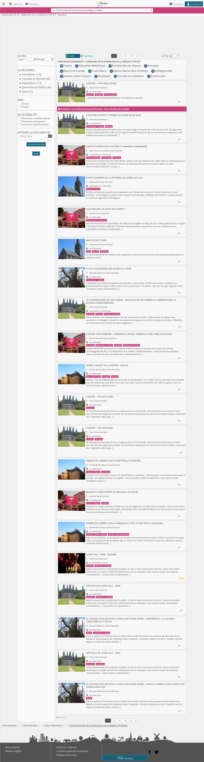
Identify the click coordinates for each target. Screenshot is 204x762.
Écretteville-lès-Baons (124, 66)
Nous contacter (12, 747)
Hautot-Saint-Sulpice (75, 76)
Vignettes (87, 55)
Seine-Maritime (53, 725)
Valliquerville (161, 71)
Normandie (30, 725)
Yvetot (66, 66)
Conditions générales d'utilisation (72, 751)
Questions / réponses (66, 747)
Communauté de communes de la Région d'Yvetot (98, 725)
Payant (25, 107)
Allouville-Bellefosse (90, 66)
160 (125, 757)
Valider (36, 154)
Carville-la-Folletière (129, 76)
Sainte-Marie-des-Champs (129, 71)
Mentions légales (13, 751)
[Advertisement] (102, 34)
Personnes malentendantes (35, 125)
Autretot (151, 66)
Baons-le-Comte (72, 71)
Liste (70, 55)
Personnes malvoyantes (33, 122)
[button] (36, 146)
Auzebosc (102, 76)
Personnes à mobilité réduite (36, 118)
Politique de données (66, 755)
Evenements (9, 725)
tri (163, 55)
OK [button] (50, 136)
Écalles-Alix (156, 76)
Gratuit (25, 104)
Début (21, 59)
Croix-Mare (97, 71)
